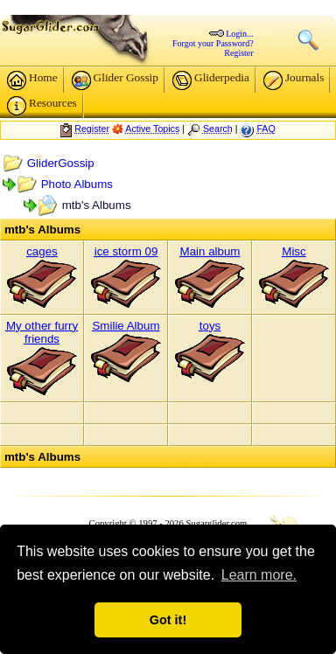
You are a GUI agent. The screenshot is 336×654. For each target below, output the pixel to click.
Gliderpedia (210, 80)
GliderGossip (60, 163)
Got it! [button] (168, 620)
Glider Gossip (115, 80)
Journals (293, 80)
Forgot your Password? (213, 43)
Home (32, 80)
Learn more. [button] (259, 574)
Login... (239, 33)
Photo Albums (77, 184)
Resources (42, 105)
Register (238, 53)
